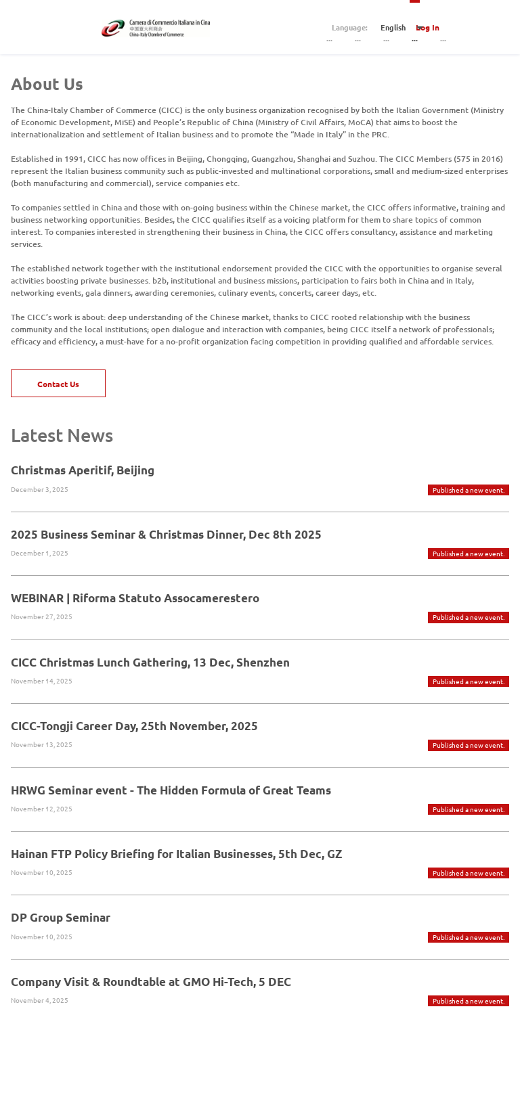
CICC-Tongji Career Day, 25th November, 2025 (134, 726)
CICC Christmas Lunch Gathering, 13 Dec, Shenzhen (150, 662)
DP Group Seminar (60, 917)
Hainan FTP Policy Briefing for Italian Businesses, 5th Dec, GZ (176, 853)
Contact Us (58, 383)
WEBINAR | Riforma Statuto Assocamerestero (135, 598)
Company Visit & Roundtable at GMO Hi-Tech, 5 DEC (151, 981)
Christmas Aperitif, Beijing (82, 470)
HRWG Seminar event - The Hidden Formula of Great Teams (171, 790)
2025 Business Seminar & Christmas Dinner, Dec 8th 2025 (166, 534)
